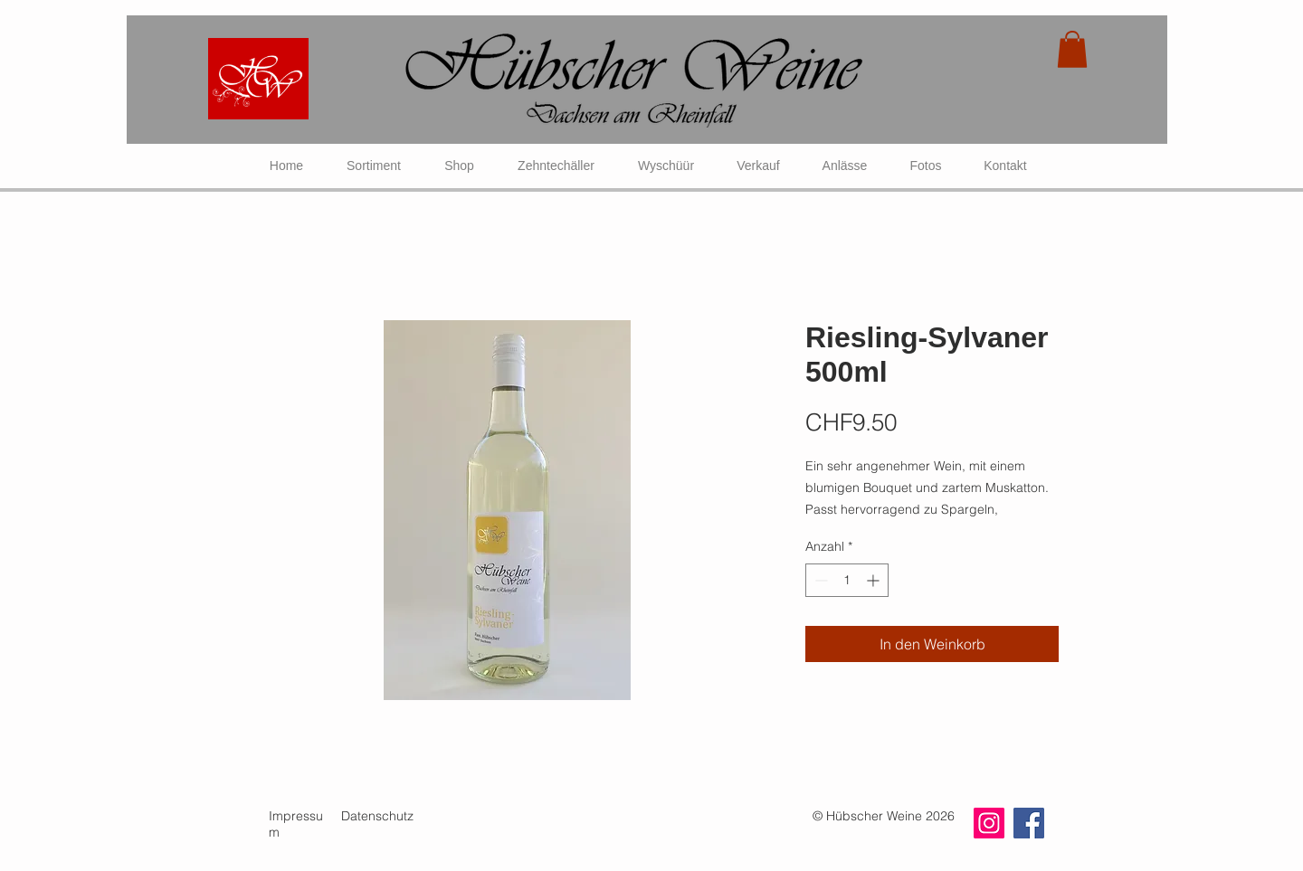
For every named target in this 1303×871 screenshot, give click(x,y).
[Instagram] (989, 823)
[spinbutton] (847, 580)
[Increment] (874, 580)
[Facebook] (1028, 823)
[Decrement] (819, 580)
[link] (1072, 49)
